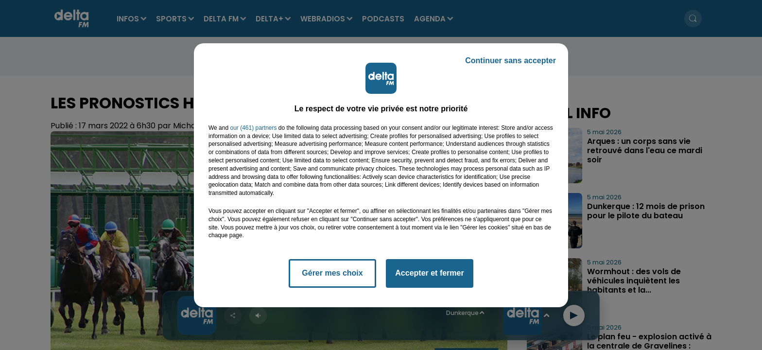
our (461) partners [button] (253, 127)
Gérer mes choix (332, 273)
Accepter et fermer (429, 273)
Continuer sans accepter (510, 60)
